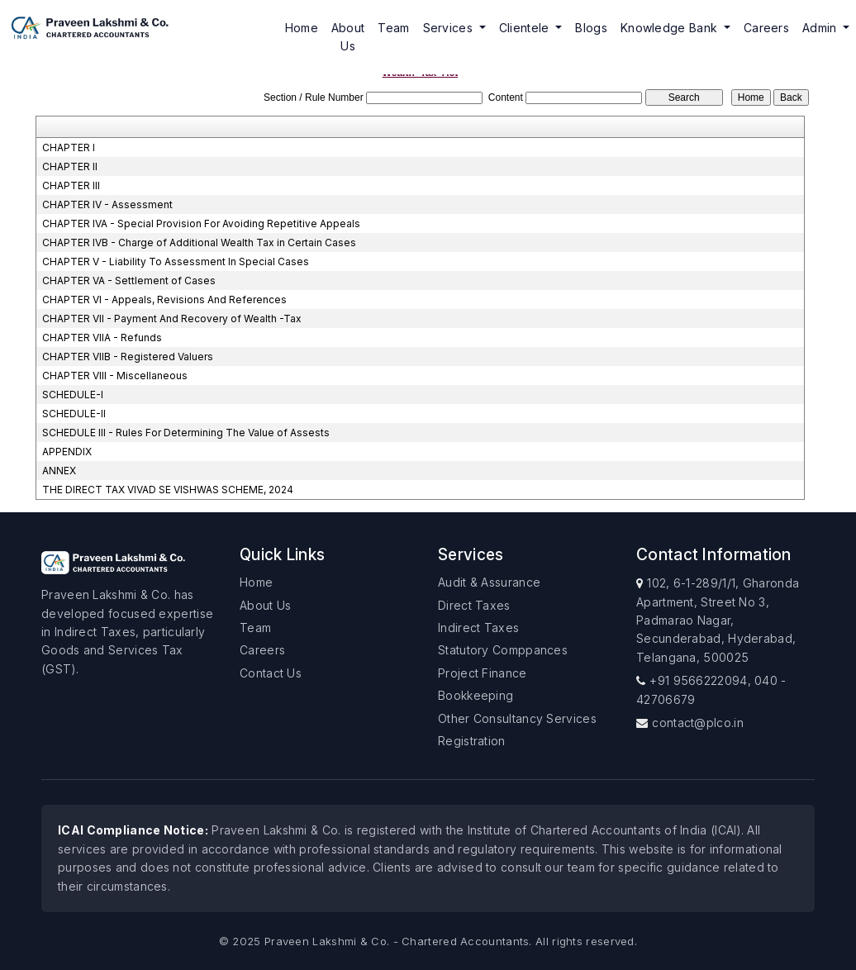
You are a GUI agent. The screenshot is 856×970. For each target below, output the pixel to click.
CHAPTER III (71, 185)
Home (301, 28)
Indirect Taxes (478, 628)
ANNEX (59, 470)
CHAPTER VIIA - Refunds (102, 337)
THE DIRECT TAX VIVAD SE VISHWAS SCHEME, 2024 (167, 489)
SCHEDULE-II (74, 413)
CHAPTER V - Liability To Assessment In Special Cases (175, 261)
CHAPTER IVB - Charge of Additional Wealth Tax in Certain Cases (199, 242)
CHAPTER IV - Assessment (107, 204)
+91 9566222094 (698, 680)
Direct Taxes (474, 605)
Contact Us (271, 673)
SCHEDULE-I (72, 394)
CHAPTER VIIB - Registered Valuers (127, 356)
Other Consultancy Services (517, 718)
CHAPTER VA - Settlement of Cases (129, 280)
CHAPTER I (68, 147)
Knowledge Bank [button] (671, 28)
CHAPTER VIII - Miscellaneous (115, 375)
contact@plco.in (698, 723)
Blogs (591, 28)
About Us (348, 37)
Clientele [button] (526, 28)
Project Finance (482, 673)
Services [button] (450, 28)
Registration (472, 741)
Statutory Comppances (503, 650)
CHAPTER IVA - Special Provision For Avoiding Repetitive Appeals (201, 223)
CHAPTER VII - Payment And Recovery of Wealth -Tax (172, 318)
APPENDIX (67, 451)
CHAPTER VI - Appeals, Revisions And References (164, 299)
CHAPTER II (69, 166)
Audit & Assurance (489, 582)
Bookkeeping (475, 695)
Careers (766, 28)
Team (393, 28)
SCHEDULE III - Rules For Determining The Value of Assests (186, 432)
